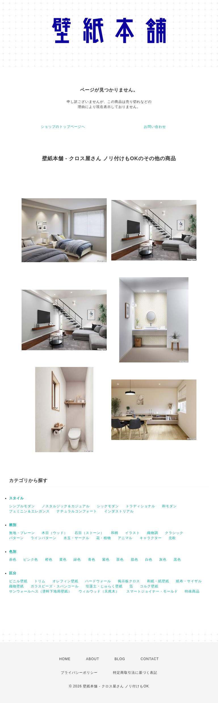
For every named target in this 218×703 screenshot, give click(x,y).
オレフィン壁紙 (65, 581)
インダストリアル (119, 511)
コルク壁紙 (149, 586)
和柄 (114, 533)
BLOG (120, 659)
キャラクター (151, 538)
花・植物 (103, 538)
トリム (39, 581)
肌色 (134, 560)
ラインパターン (43, 538)
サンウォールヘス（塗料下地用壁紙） (40, 591)
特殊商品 (192, 591)
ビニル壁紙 (18, 581)
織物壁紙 (16, 586)
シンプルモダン (22, 506)
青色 (91, 560)
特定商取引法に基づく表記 (135, 673)
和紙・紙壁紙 (158, 581)
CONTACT (150, 659)
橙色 (49, 560)
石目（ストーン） (89, 533)
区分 (12, 573)
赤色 (12, 560)
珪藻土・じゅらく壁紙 (104, 586)
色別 (12, 552)
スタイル (16, 498)
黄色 (63, 560)
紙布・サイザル (189, 581)
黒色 (177, 560)
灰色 (163, 560)
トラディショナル (140, 506)
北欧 (172, 538)
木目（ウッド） (55, 533)
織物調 (152, 533)
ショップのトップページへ (63, 127)
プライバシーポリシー (79, 673)
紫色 (106, 560)
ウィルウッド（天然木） (99, 591)
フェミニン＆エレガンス (29, 511)
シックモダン (108, 506)
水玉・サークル (76, 538)
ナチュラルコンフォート (76, 511)
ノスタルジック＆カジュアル (66, 506)
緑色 (77, 560)
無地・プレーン (22, 533)
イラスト (132, 533)
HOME (65, 659)
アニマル (125, 538)
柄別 (12, 525)
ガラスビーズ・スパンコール (55, 586)
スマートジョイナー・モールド (152, 591)
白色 (148, 560)
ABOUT (92, 659)
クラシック (174, 533)
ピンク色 (30, 560)
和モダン (169, 506)
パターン (16, 538)
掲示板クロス (129, 581)
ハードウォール (98, 581)
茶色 (120, 560)
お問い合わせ (155, 127)
